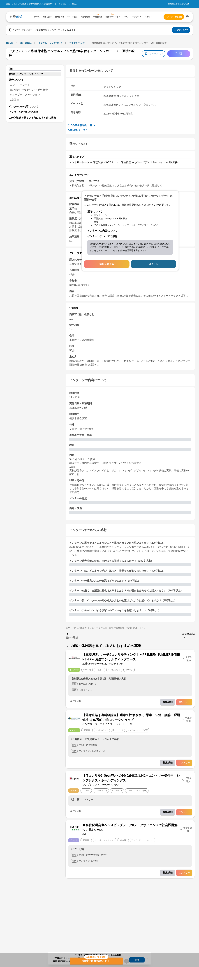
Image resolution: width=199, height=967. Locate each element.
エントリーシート (20, 84)
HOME (9, 43)
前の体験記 (72, 635)
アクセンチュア (77, 43)
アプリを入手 (181, 30)
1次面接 (14, 99)
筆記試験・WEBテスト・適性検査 (29, 89)
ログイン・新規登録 (173, 17)
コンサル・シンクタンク (50, 43)
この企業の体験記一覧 (81, 125)
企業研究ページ (78, 130)
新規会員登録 (106, 264)
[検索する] (187, 17)
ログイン (153, 264)
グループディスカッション (25, 94)
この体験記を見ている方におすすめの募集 (32, 117)
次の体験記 (188, 636)
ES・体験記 (25, 43)
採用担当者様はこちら (177, 4)
